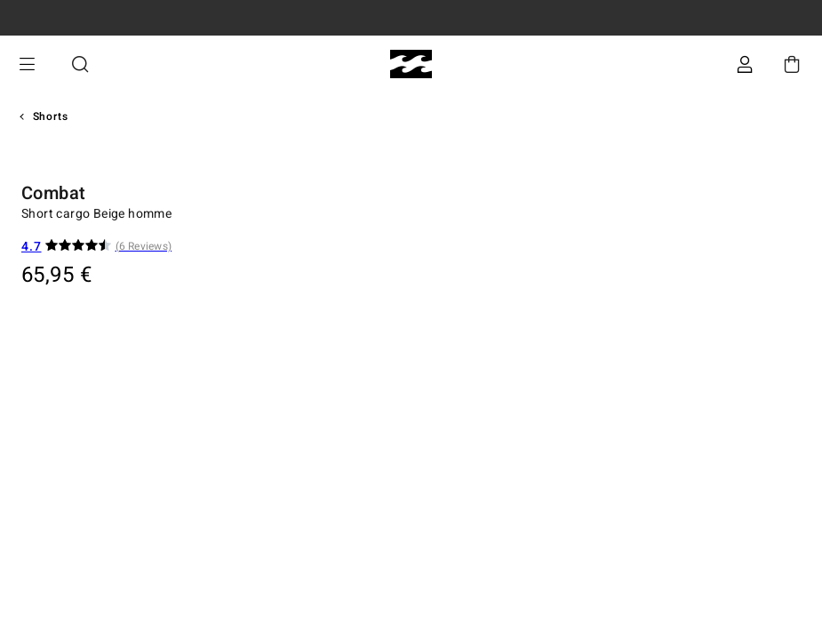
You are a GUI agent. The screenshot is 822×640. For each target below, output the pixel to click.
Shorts (50, 116)
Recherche (80, 64)
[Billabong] (411, 64)
